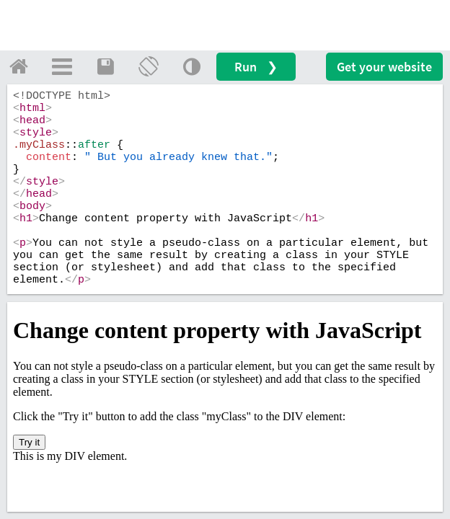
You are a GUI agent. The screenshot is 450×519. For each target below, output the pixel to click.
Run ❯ (256, 66)
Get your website (384, 66)
